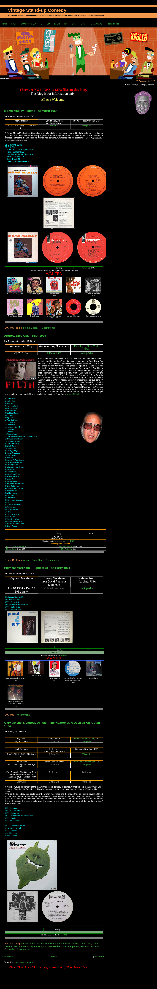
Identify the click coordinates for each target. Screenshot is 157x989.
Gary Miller (85, 943)
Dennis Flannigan (54, 943)
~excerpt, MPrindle (72, 394)
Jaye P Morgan (38, 946)
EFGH (57, 24)
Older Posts (99, 956)
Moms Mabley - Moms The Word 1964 (30, 110)
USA (87, 349)
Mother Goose (11, 549)
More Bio (54, 126)
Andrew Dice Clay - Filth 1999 (25, 335)
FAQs (13, 24)
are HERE (64, 655)
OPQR (84, 24)
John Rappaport (70, 946)
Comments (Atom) (24, 962)
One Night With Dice (66, 546)
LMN (74, 24)
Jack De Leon (21, 946)
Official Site (54, 353)
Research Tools (113, 24)
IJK (65, 24)
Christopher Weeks (33, 943)
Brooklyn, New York (86, 346)
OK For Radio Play (65, 549)
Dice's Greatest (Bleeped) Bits (16, 546)
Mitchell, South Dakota (84, 738)
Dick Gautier (71, 943)
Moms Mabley (30, 327)
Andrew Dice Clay (32, 560)
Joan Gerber (54, 946)
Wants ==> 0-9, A (28, 24)
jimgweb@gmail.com (145, 84)
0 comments (48, 327)
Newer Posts (8, 956)
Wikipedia (86, 126)
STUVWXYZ (96, 24)
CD (48, 24)
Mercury (84, 268)
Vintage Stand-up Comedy (37, 10)
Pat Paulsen (86, 946)
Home (4, 24)
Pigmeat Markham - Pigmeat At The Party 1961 (37, 567)
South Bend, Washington (84, 762)
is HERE (70, 541)
